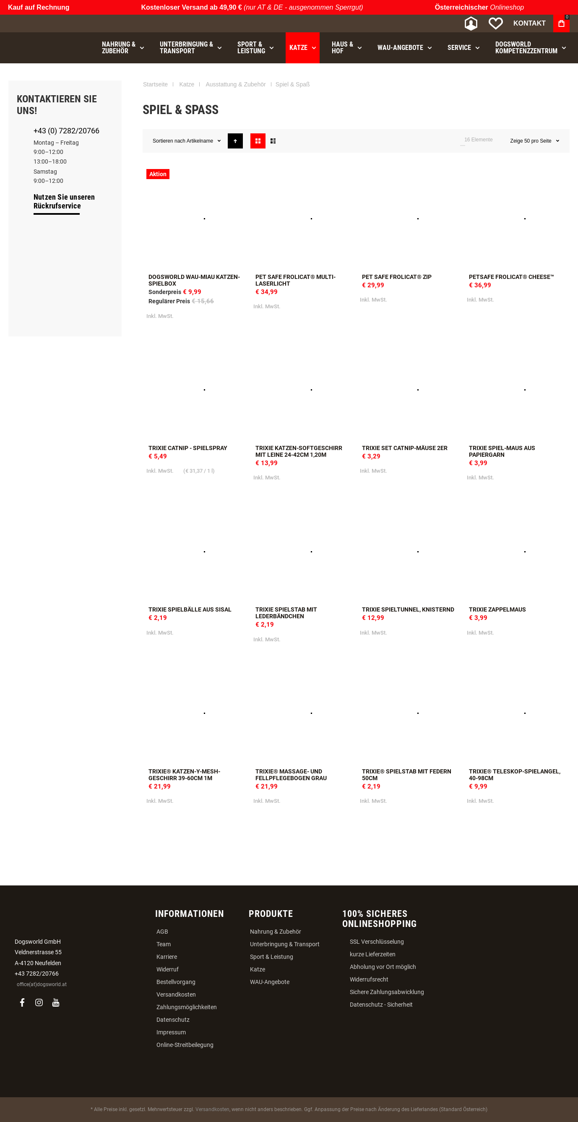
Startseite (155, 84)
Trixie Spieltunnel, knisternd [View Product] (409, 551)
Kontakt (529, 23)
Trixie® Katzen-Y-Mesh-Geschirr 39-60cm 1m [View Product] (196, 713)
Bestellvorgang (175, 982)
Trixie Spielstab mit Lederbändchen (286, 613)
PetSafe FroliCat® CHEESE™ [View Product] (516, 218)
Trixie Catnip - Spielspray (187, 448)
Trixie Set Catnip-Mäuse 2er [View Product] (409, 390)
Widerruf (167, 969)
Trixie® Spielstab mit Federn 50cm (406, 774)
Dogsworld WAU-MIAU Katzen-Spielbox (194, 280)
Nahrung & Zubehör (275, 931)
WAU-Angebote (269, 982)
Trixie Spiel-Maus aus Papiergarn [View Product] (516, 390)
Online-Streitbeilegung (184, 1044)
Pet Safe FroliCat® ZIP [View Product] (409, 218)
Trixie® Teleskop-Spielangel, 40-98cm (514, 774)
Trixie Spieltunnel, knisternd (408, 609)
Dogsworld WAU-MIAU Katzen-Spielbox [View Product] (196, 218)
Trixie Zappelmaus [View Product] (516, 551)
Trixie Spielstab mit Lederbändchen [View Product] (303, 551)
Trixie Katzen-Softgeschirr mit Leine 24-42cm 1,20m (298, 451)
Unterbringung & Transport (285, 944)
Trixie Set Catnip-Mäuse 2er (405, 448)
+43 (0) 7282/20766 (66, 130)
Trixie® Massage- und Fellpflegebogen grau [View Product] (303, 713)
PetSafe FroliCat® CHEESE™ (511, 276)
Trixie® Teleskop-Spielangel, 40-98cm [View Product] (516, 713)
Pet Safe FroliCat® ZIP (397, 276)
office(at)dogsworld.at (42, 984)
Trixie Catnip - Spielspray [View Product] (196, 390)
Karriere (166, 956)
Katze (186, 84)
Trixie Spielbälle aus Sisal (190, 609)
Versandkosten (176, 994)
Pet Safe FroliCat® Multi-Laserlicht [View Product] (303, 218)
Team (163, 944)
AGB (162, 931)
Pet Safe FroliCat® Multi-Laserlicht (295, 280)
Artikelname (201, 141)
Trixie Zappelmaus (497, 609)
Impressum (171, 1032)
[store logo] (52, 24)
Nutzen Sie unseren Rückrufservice (64, 201)
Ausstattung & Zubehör (236, 84)
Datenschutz (173, 1019)
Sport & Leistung (271, 956)
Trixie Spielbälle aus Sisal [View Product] (196, 551)
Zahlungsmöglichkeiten (186, 1007)
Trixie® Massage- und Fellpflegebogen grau (291, 774)
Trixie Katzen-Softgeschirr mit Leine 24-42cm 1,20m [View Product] (303, 390)
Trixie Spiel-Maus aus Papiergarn (502, 451)
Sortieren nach (169, 141)
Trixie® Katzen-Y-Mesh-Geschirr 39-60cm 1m (184, 774)
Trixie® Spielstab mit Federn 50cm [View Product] (409, 713)
